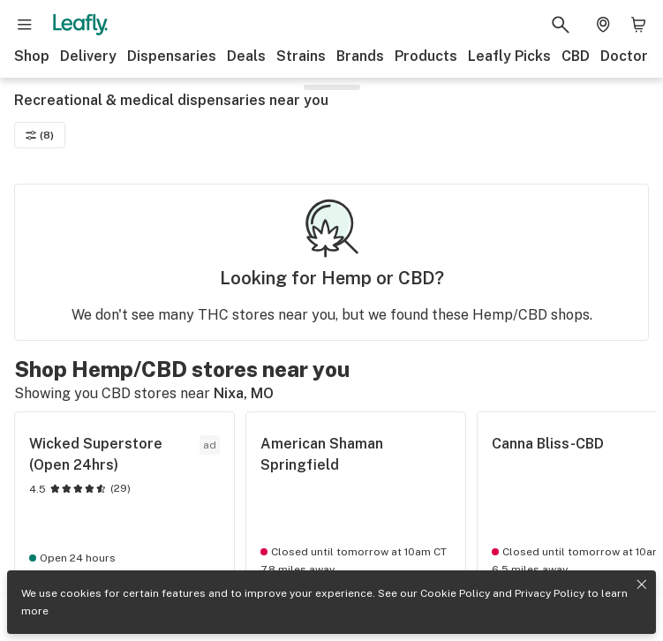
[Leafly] (80, 24)
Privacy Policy (549, 593)
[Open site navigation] (24, 24)
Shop (31, 56)
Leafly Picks (509, 56)
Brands (360, 56)
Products (426, 56)
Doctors (628, 56)
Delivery (88, 56)
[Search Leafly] (560, 24)
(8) (40, 135)
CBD (575, 56)
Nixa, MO (244, 393)
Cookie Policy (455, 593)
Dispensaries (171, 56)
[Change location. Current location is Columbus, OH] (603, 24)
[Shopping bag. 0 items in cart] (638, 24)
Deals (246, 56)
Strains (301, 56)
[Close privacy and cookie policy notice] (642, 584)
